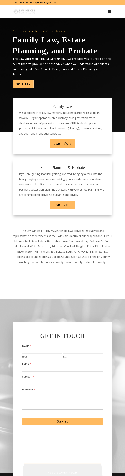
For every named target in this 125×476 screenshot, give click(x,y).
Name (26, 347)
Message (28, 390)
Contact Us (23, 84)
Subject (28, 377)
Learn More (62, 143)
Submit (62, 423)
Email (26, 365)
